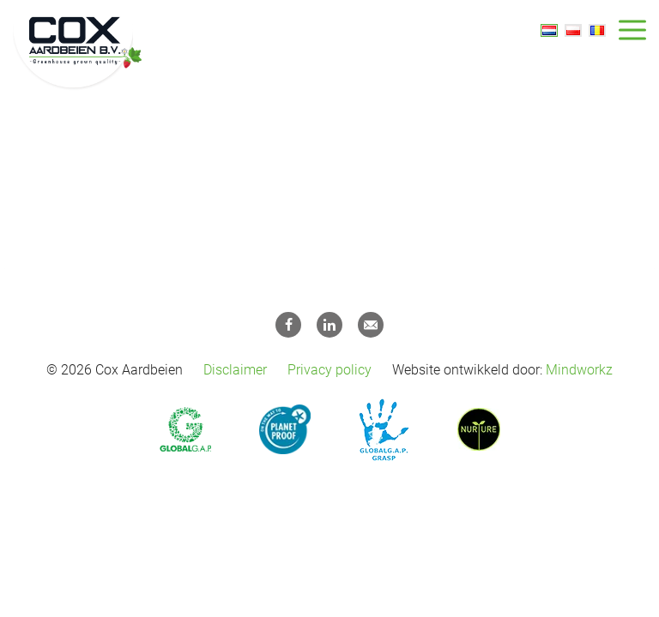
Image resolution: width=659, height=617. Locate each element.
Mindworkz (579, 370)
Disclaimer (235, 370)
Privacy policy (329, 370)
